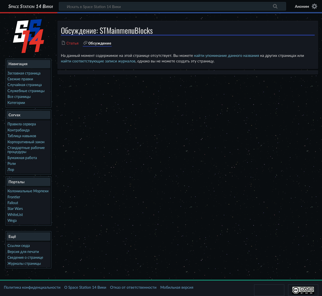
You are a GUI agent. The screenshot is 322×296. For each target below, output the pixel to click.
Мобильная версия (176, 287)
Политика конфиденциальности (32, 287)
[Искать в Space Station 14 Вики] (172, 6)
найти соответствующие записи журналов (98, 61)
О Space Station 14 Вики (85, 287)
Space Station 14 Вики (30, 6)
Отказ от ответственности (133, 287)
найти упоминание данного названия (226, 55)
